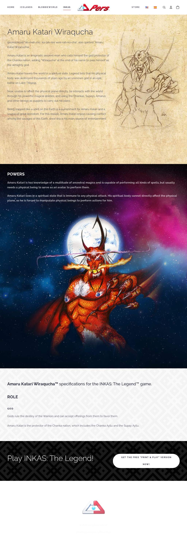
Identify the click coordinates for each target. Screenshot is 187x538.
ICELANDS (26, 7)
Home (11, 7)
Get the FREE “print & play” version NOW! (146, 460)
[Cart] (178, 7)
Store (136, 7)
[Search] (164, 7)
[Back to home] (94, 7)
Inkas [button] (67, 7)
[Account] (171, 7)
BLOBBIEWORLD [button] (48, 7)
